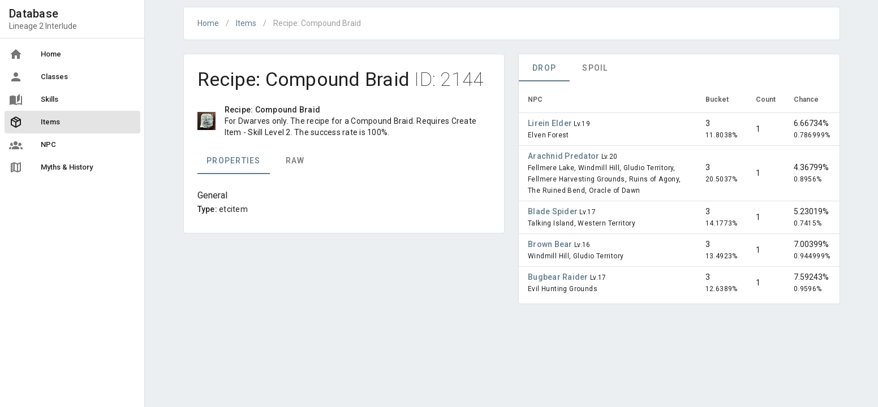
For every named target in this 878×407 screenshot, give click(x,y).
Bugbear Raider (559, 277)
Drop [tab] (544, 67)
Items (246, 23)
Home (208, 23)
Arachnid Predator (564, 156)
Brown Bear (551, 244)
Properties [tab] (233, 160)
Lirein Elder (551, 123)
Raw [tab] (294, 160)
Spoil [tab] (595, 67)
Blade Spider (553, 211)
